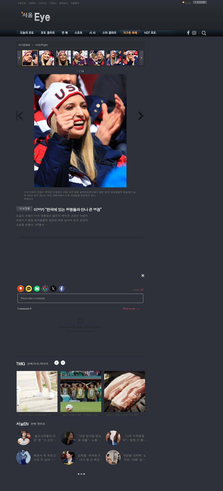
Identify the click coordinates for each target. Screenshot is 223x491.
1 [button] (78, 474)
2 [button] (81, 474)
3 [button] (84, 474)
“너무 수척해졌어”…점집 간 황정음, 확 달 (134, 440)
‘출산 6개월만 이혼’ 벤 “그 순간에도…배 (44, 440)
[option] (36, 390)
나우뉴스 (42, 3)
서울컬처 (74, 3)
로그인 (188, 3)
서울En (53, 3)
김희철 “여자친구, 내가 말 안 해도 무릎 (89, 459)
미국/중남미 (41, 45)
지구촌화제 (24, 45)
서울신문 (22, 3)
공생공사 (63, 3)
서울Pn (32, 3)
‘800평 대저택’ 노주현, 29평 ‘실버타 (134, 459)
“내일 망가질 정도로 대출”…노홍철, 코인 (89, 440)
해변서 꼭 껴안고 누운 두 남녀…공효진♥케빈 (44, 459)
